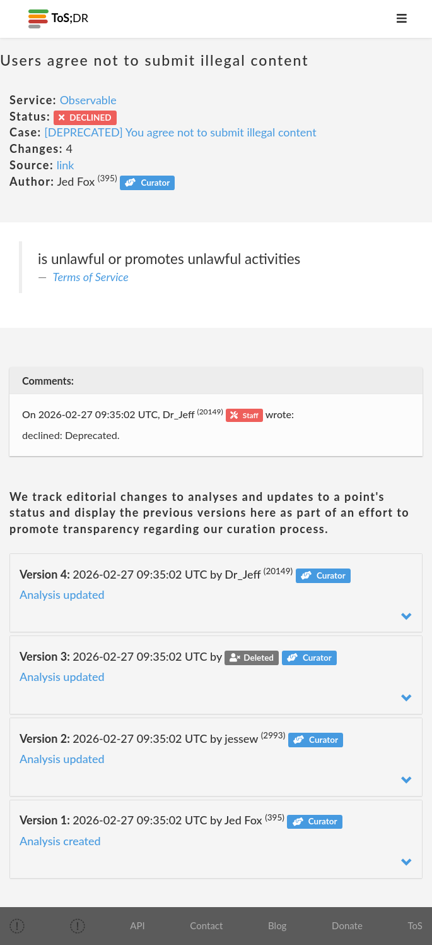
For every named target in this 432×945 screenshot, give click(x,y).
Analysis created (60, 841)
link (65, 165)
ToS (415, 925)
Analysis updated (62, 594)
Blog (277, 925)
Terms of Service (91, 277)
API (137, 925)
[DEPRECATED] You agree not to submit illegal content (180, 132)
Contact (206, 925)
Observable (88, 100)
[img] (17, 926)
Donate (347, 925)
